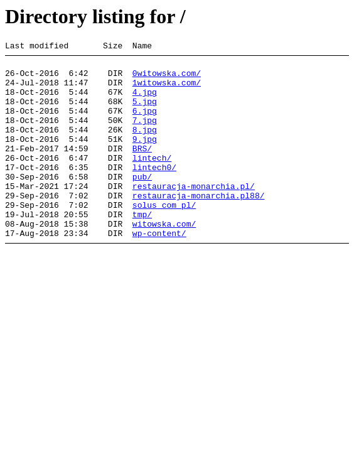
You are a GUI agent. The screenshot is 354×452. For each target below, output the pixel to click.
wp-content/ (159, 270)
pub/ (142, 202)
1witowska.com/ (166, 89)
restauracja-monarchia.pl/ (193, 214)
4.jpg (144, 101)
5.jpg (144, 112)
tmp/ (142, 248)
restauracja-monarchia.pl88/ (198, 225)
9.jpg (144, 157)
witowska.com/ (164, 259)
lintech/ (151, 180)
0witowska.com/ (166, 78)
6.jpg (144, 123)
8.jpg (144, 146)
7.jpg (144, 135)
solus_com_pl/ (164, 236)
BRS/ (142, 169)
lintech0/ (154, 191)
